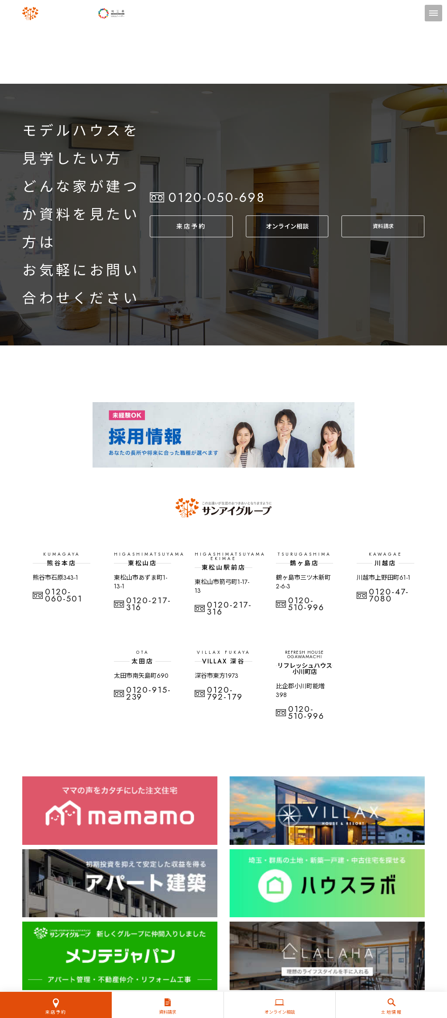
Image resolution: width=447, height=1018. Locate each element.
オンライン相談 (287, 226)
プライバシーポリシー (223, 927)
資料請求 (383, 226)
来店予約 (191, 226)
